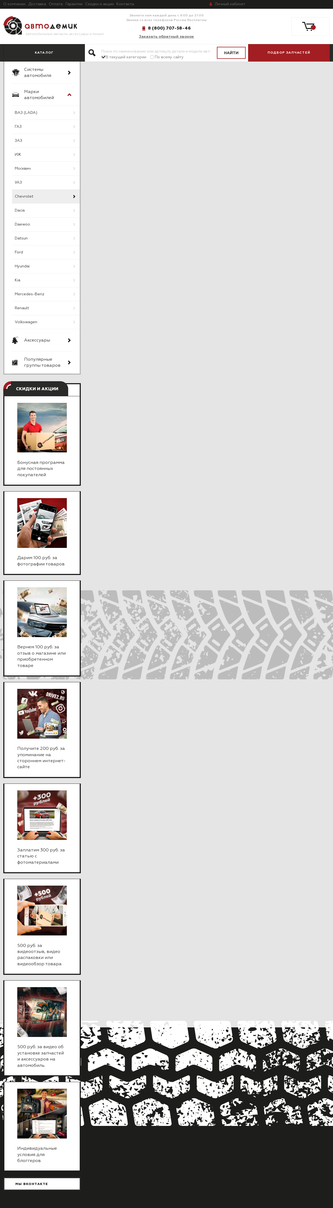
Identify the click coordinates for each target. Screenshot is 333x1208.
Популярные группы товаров (42, 362)
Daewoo (22, 224)
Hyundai (22, 266)
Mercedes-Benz (29, 294)
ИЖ (18, 155)
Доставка (37, 4)
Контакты (125, 4)
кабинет (230, 4)
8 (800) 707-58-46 (169, 28)
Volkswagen (26, 322)
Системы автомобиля (37, 73)
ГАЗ (18, 127)
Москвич (23, 168)
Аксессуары (37, 340)
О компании (14, 4)
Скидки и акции (99, 4)
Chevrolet (24, 196)
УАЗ (18, 182)
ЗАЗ (18, 141)
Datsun (21, 238)
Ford (19, 252)
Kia (17, 280)
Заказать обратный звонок (166, 37)
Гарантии (73, 4)
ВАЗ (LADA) (26, 113)
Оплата (56, 4)
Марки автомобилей (39, 95)
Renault (22, 308)
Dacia (20, 210)
